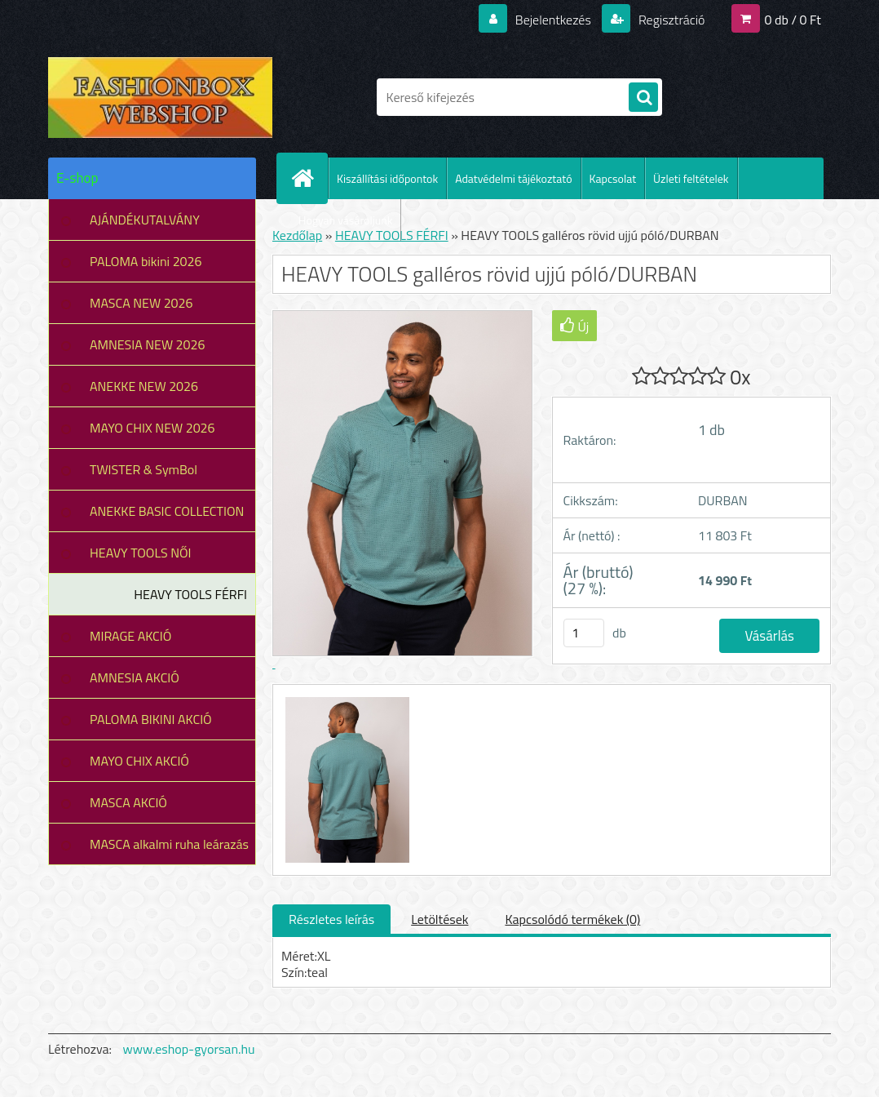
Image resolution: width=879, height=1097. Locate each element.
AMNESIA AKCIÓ (134, 677)
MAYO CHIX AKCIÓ (139, 761)
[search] (643, 97)
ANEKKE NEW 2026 (144, 386)
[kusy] (583, 633)
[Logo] (160, 97)
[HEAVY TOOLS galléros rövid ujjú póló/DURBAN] (345, 699)
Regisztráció (670, 19)
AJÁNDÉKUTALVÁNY (145, 219)
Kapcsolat (613, 178)
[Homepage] (309, 178)
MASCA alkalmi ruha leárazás (169, 844)
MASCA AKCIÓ (128, 802)
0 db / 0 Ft (793, 19)
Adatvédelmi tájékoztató (513, 178)
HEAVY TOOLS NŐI (141, 552)
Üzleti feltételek (690, 178)
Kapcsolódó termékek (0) (572, 919)
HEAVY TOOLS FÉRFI (190, 594)
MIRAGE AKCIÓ (130, 636)
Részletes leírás (331, 919)
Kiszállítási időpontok (387, 178)
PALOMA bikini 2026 (145, 261)
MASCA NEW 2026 (141, 303)
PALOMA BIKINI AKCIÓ (151, 719)
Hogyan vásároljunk (345, 220)
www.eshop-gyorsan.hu (189, 1049)
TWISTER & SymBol (143, 469)
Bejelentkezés (553, 19)
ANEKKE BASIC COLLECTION (167, 511)
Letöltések (439, 919)
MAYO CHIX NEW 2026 (152, 427)
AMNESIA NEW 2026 (147, 344)
